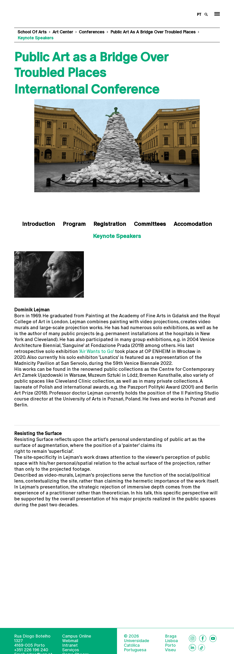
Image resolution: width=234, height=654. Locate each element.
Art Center (63, 31)
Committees (150, 224)
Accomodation (193, 224)
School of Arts (32, 31)
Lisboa (171, 647)
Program (74, 224)
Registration (109, 224)
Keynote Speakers (117, 236)
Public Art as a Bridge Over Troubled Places (153, 31)
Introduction (38, 224)
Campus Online (76, 643)
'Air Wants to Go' (96, 351)
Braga (170, 643)
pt (199, 14)
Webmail (70, 647)
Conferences (91, 31)
